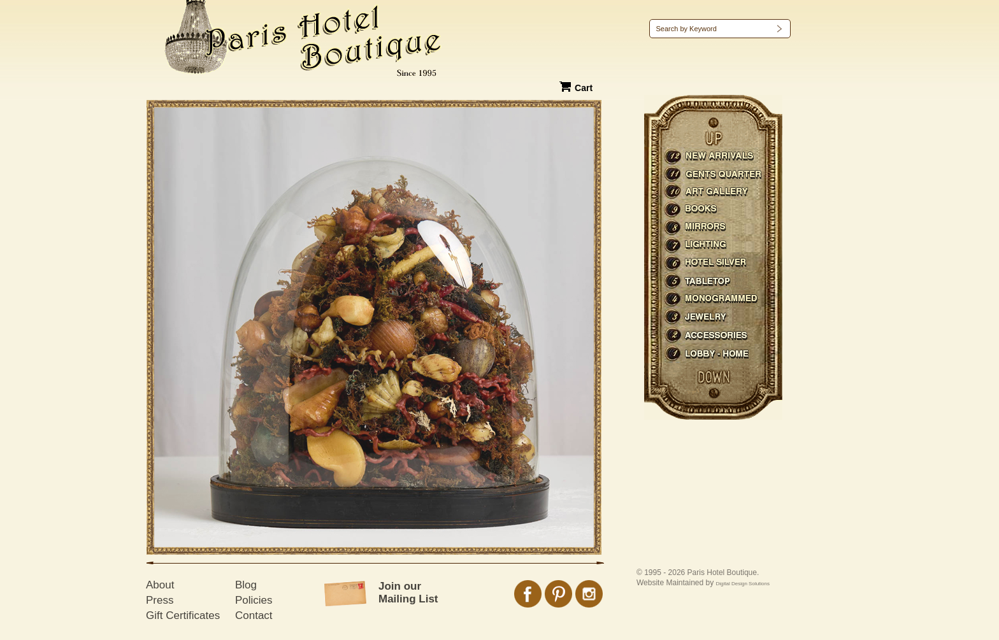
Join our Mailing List (408, 592)
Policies (254, 600)
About (160, 585)
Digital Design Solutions (743, 584)
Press (159, 600)
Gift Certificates (183, 615)
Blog (246, 585)
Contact (254, 615)
